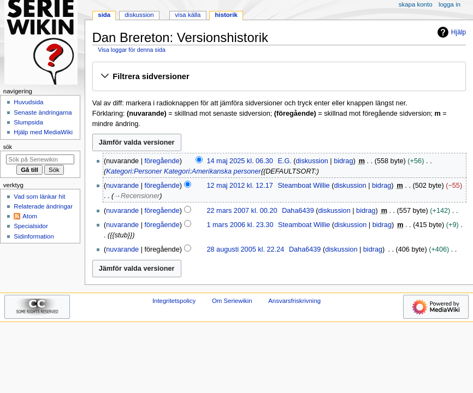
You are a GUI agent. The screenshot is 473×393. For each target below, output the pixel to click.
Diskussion (139, 14)
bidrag (343, 161)
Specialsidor (31, 226)
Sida (104, 14)
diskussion (312, 161)
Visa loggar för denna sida (131, 49)
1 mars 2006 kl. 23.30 (239, 225)
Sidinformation (34, 236)
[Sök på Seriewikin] (40, 159)
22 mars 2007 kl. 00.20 (241, 211)
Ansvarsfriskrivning (294, 300)
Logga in (449, 4)
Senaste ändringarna (43, 112)
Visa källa (187, 14)
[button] (278, 77)
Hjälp (450, 32)
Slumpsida (28, 122)
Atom (29, 216)
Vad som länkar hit (39, 196)
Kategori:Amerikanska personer (212, 171)
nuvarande (122, 185)
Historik (226, 14)
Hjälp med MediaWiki (43, 132)
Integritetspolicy (174, 300)
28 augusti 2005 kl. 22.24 (245, 249)
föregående (162, 161)
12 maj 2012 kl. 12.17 (239, 185)
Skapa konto (416, 4)
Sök (7, 147)
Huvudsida (28, 102)
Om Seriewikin (232, 300)
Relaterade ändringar (43, 206)
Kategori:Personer (134, 171)
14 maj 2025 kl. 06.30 (239, 161)
